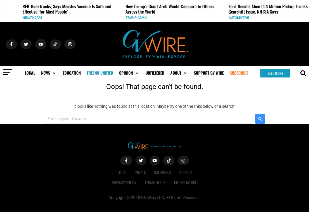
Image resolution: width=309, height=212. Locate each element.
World (140, 172)
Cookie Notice (186, 182)
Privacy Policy (124, 182)
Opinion (186, 172)
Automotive (242, 18)
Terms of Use (155, 182)
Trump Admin (139, 18)
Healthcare (35, 18)
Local (121, 172)
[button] (49, 73)
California (163, 172)
